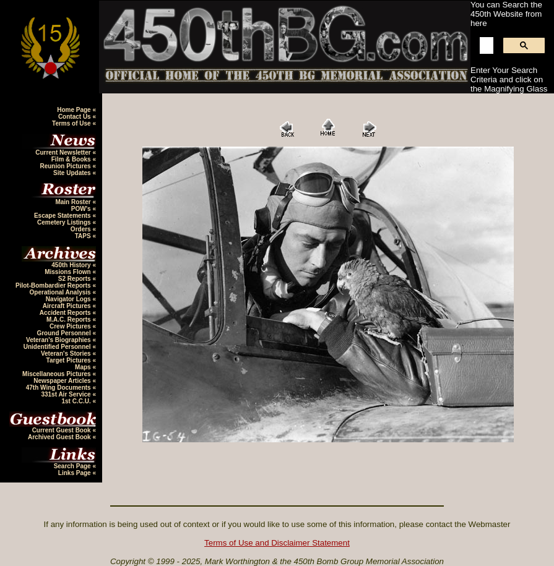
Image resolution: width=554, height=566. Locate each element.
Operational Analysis (61, 292)
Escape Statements (63, 215)
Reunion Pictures (66, 166)
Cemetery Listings (64, 222)
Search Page (73, 466)
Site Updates (72, 172)
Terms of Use (72, 123)
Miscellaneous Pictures (57, 374)
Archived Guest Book (60, 437)
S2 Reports (75, 278)
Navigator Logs (69, 299)
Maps (83, 367)
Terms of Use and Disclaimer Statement (277, 542)
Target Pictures (69, 360)
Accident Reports (66, 312)
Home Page (74, 109)
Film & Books (72, 159)
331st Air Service (66, 394)
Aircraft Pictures (68, 305)
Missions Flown (68, 271)
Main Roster (73, 202)
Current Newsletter (63, 152)
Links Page (75, 473)
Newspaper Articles (62, 380)
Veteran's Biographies (59, 340)
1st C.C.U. (76, 401)
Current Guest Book (62, 430)
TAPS (84, 236)
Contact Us (75, 116)
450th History (71, 265)
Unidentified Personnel (58, 346)
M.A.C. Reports (69, 319)
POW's (82, 208)
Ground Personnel (64, 333)
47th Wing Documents (59, 387)
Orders (82, 229)
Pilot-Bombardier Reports (53, 285)
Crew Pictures (71, 326)
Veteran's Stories (67, 353)
